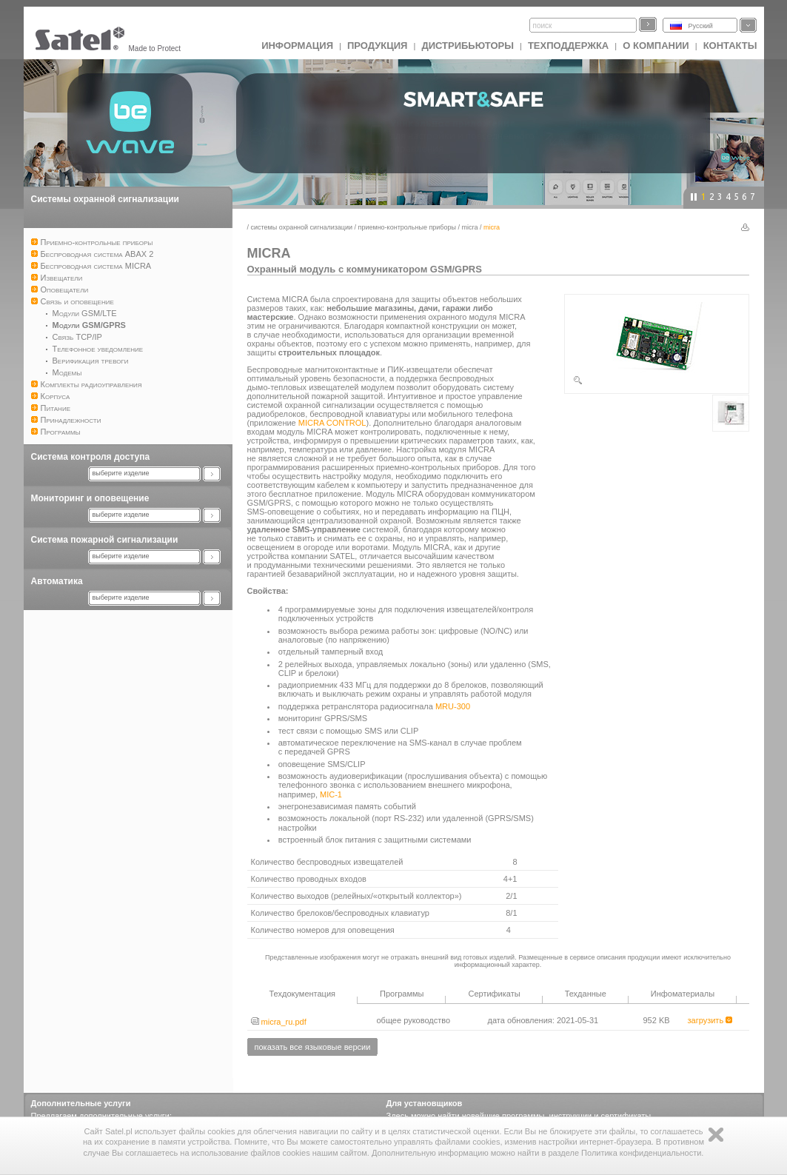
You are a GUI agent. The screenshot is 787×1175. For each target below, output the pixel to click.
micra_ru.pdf (279, 1021)
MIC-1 (331, 794)
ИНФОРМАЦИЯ (297, 45)
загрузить (710, 1020)
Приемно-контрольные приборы (407, 227)
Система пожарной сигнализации (104, 540)
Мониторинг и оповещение (90, 498)
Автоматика (57, 581)
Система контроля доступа (90, 457)
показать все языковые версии (313, 1046)
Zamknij (716, 1135)
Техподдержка (568, 45)
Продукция (377, 45)
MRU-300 (452, 706)
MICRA (470, 227)
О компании (656, 45)
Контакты (730, 45)
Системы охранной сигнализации (105, 199)
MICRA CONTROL (332, 422)
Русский (701, 26)
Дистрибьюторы (467, 45)
